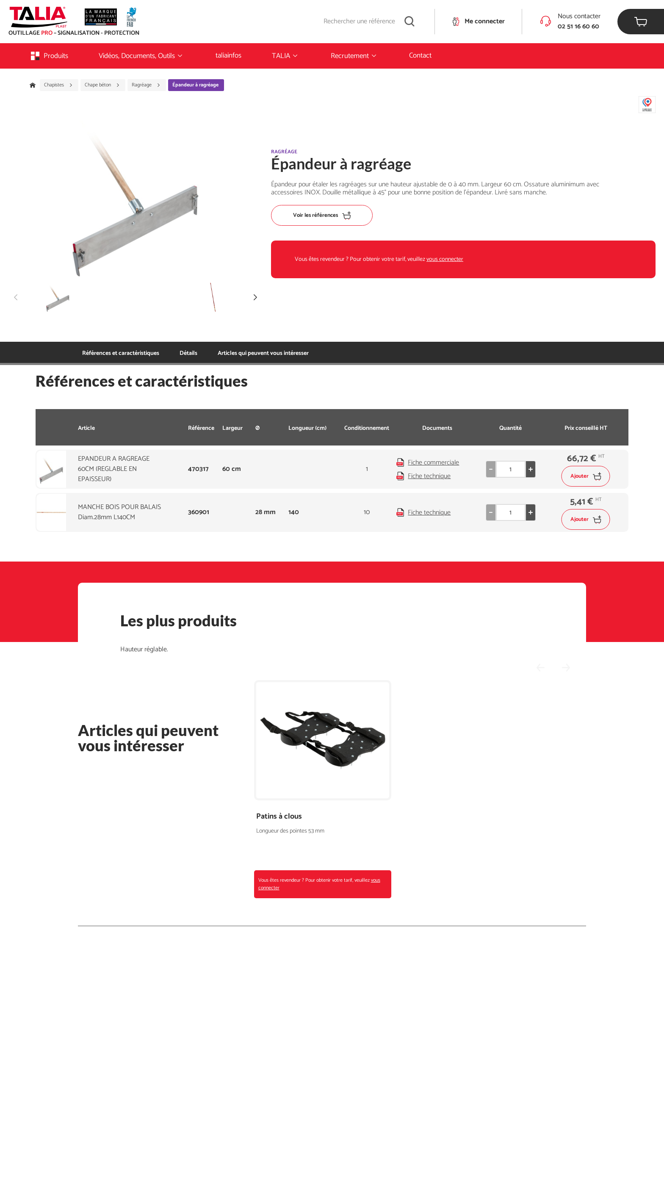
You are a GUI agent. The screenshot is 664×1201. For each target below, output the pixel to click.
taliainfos (228, 55)
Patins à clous (279, 816)
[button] (255, 297)
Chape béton (102, 85)
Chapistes (58, 85)
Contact (420, 55)
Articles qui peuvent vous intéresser (263, 353)
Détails (188, 353)
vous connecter (444, 259)
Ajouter (585, 476)
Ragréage (146, 85)
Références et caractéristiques (120, 353)
